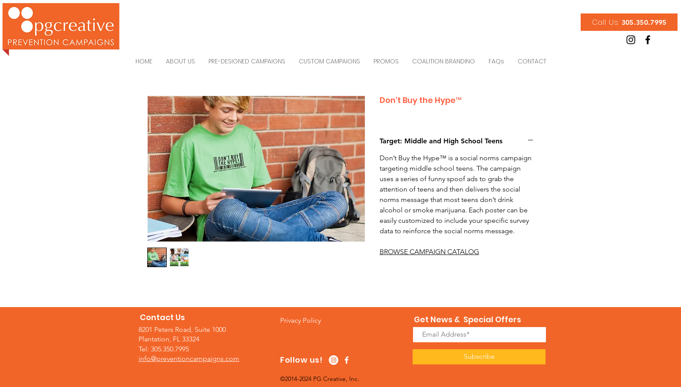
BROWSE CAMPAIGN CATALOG (429, 252)
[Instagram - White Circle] (333, 360)
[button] (300, 320)
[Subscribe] (479, 356)
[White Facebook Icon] (346, 360)
